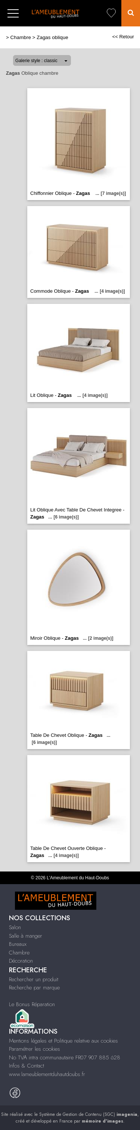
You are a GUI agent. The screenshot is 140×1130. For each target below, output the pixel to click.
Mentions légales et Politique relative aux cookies (63, 1041)
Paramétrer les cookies (34, 1049)
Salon (15, 927)
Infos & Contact (26, 1066)
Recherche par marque (34, 987)
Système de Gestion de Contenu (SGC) (88, 1114)
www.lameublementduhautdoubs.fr (47, 1074)
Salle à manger (25, 936)
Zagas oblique (52, 37)
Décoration (21, 961)
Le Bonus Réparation (32, 1004)
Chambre (20, 37)
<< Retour (123, 36)
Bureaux (18, 944)
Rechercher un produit (33, 979)
